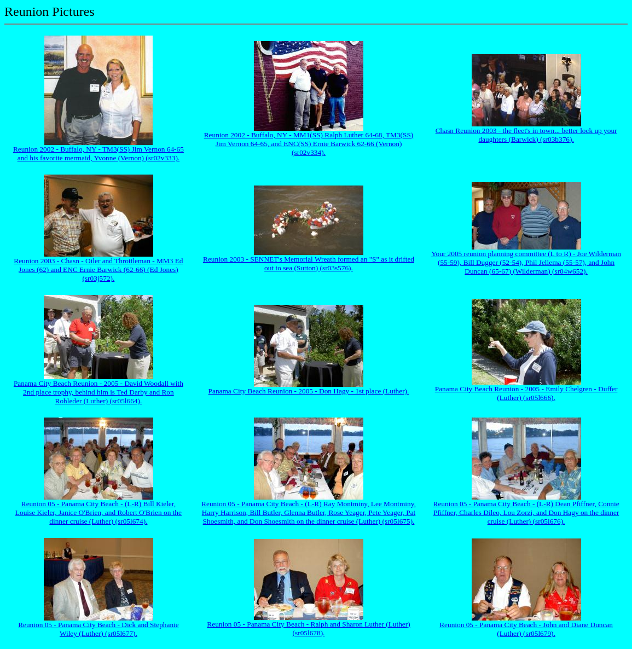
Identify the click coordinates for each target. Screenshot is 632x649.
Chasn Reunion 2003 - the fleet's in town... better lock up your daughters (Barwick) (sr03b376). (526, 134)
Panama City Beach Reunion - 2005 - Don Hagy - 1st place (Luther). (308, 391)
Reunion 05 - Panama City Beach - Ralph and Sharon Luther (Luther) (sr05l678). (308, 628)
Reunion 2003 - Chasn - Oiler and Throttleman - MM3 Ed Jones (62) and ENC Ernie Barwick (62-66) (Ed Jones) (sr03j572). (98, 269)
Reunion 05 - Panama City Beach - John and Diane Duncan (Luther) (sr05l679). (526, 629)
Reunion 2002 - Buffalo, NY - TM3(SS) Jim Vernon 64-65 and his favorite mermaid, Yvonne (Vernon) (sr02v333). (98, 153)
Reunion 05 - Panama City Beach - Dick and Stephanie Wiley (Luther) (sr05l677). (98, 629)
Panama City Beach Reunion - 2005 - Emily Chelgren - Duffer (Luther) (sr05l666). (526, 393)
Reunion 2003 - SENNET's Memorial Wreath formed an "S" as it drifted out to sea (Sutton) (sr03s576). (308, 263)
